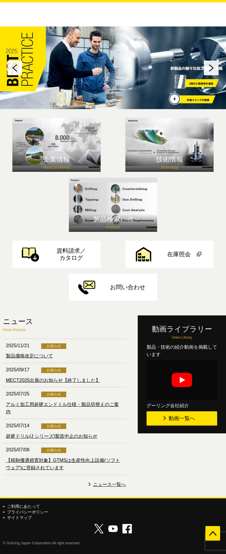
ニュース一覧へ (109, 484)
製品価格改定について (29, 355)
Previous (14, 68)
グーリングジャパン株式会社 (24, 14)
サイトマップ (19, 517)
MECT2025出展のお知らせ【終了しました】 (53, 380)
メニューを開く (217, 15)
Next (211, 68)
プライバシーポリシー (27, 512)
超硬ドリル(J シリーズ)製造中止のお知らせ (51, 436)
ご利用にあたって (23, 506)
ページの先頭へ (212, 533)
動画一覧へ (182, 418)
